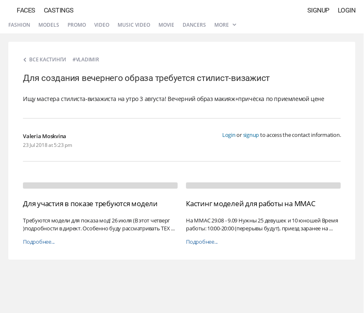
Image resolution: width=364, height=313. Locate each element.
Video (101, 24)
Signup (318, 10)
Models (48, 24)
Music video (134, 24)
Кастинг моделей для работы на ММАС (251, 203)
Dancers (194, 24)
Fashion (19, 24)
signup (251, 135)
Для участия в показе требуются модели (90, 203)
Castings (59, 10)
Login (347, 10)
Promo (77, 24)
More (225, 24)
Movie (166, 24)
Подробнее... (39, 242)
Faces (26, 10)
